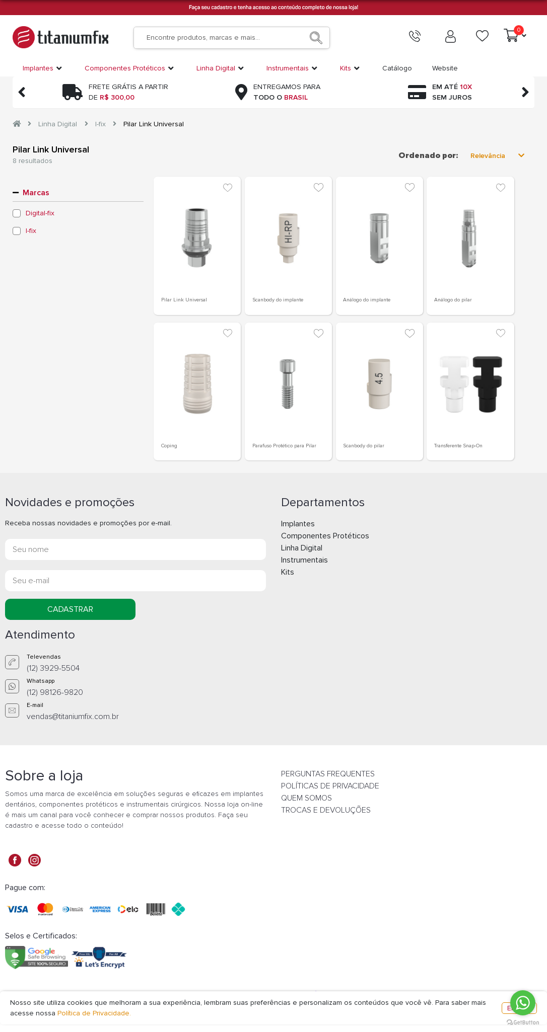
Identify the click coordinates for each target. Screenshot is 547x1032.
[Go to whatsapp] (522, 1002)
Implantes (298, 524)
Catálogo (397, 68)
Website (445, 68)
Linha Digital (57, 124)
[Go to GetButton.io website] (523, 1022)
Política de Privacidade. (94, 1013)
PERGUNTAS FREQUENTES (328, 774)
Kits (287, 572)
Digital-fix (40, 213)
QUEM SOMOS (306, 798)
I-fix (100, 124)
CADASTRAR (70, 609)
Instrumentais (304, 560)
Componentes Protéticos (325, 536)
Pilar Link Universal (153, 124)
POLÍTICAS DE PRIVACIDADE (330, 786)
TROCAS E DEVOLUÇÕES (326, 810)
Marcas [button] (36, 193)
